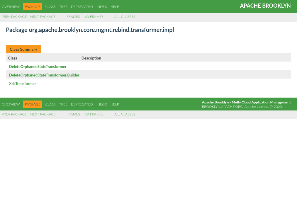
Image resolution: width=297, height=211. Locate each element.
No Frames (93, 16)
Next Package (43, 16)
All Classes (124, 16)
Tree (63, 6)
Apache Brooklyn (265, 5)
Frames (73, 16)
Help (115, 6)
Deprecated (82, 6)
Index (101, 6)
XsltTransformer (22, 83)
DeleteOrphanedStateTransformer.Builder (44, 75)
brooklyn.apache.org (222, 106)
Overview (11, 6)
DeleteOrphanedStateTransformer (38, 66)
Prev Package (14, 16)
